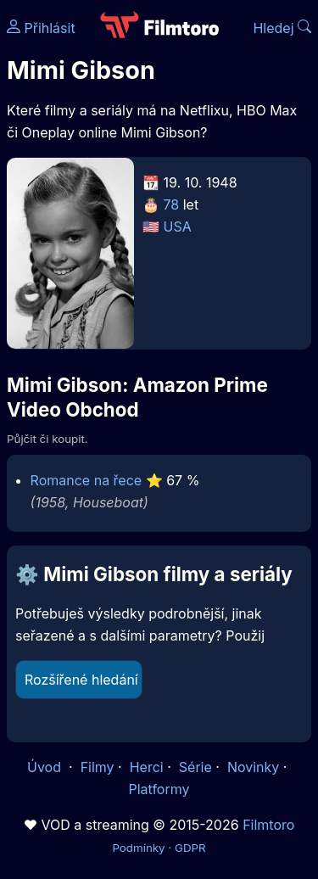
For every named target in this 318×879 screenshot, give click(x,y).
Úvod (45, 767)
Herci (147, 767)
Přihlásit (41, 28)
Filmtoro (268, 824)
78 (172, 204)
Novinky (253, 767)
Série (195, 767)
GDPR (190, 847)
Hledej (282, 28)
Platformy (158, 789)
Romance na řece (86, 480)
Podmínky (138, 847)
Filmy (97, 767)
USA (178, 226)
